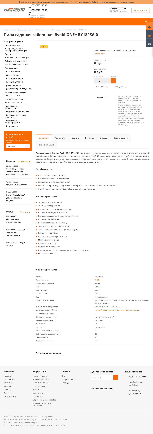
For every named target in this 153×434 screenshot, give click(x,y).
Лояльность (38, 396)
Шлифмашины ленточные (17, 111)
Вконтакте (93, 394)
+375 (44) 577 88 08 (117, 8)
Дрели (8, 54)
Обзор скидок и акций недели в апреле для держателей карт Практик (17, 172)
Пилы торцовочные (14, 78)
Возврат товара (40, 386)
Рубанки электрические (15, 92)
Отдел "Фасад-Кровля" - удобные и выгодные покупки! (16, 198)
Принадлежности (13, 85)
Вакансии (8, 382)
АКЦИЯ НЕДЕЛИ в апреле (16, 185)
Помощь (66, 371)
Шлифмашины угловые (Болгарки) (15, 116)
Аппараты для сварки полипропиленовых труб (16, 49)
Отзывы (7, 393)
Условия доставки (41, 379)
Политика (8, 389)
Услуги (36, 389)
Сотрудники (9, 379)
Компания (9, 371)
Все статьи (25, 212)
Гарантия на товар (41, 382)
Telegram (111, 394)
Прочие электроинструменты (18, 88)
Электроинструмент (13, 41)
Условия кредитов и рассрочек (42, 404)
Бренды (65, 382)
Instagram (105, 394)
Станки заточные (12, 95)
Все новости (24, 161)
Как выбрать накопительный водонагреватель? (13, 219)
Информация (39, 371)
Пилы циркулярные (14, 82)
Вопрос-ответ (68, 379)
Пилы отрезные (12, 75)
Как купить (38, 393)
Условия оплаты (40, 376)
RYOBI (97, 280)
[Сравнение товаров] (149, 43)
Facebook (99, 394)
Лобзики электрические (16, 61)
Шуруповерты (11, 126)
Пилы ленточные (12, 71)
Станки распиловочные (15, 99)
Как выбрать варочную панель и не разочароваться (15, 232)
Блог (64, 376)
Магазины (8, 386)
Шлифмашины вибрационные (12, 107)
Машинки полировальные (17, 64)
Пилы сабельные (12, 45)
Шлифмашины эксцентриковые (12, 121)
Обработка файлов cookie (44, 400)
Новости (7, 376)
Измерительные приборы (17, 57)
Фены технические (13, 102)
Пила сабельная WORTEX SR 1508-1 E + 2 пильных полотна (117, 310)
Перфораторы (11, 68)
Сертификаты (10, 396)
